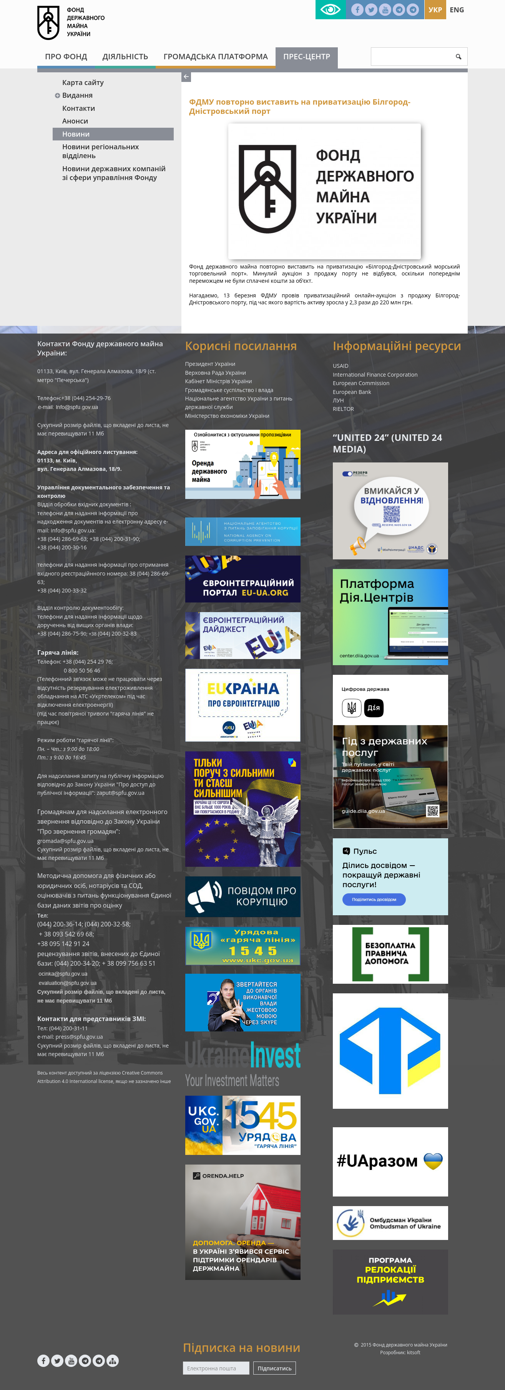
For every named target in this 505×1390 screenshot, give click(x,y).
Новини (76, 133)
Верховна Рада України (215, 372)
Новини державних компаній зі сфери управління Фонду (114, 173)
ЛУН (338, 400)
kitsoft (413, 1352)
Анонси (75, 120)
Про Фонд (66, 56)
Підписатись (274, 1368)
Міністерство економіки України (227, 415)
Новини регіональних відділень (100, 151)
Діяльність (125, 56)
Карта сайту (83, 82)
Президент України (210, 363)
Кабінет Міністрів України (218, 381)
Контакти (78, 108)
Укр (435, 9)
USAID (341, 365)
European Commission (361, 383)
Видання (73, 95)
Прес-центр (306, 56)
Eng (457, 9)
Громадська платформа (215, 56)
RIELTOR (343, 408)
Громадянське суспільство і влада (229, 390)
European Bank (352, 391)
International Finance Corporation (375, 374)
